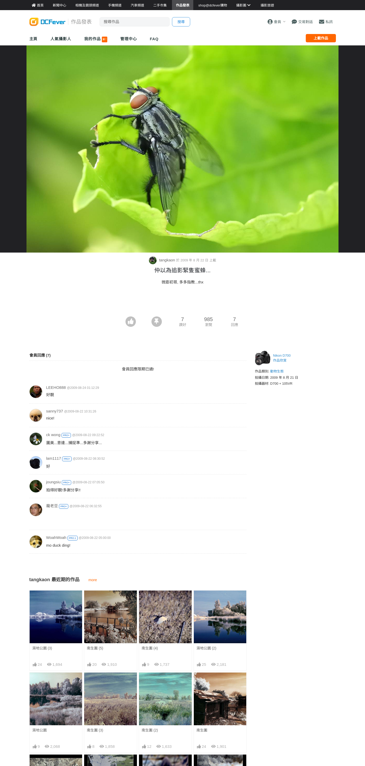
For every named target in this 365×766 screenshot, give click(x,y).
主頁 (33, 39)
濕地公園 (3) (42, 648)
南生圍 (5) (95, 648)
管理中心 (128, 39)
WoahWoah (56, 537)
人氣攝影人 (60, 39)
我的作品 (95, 39)
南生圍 (201, 730)
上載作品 (321, 38)
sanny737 (54, 411)
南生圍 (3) (95, 730)
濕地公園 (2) (206, 648)
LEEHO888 (56, 387)
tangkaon (162, 260)
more (93, 580)
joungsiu (53, 482)
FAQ (154, 39)
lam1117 (53, 458)
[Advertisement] (182, 302)
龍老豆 (52, 506)
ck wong (53, 434)
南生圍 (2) (150, 730)
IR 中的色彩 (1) (208, 764)
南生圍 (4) (150, 648)
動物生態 (277, 371)
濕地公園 (39, 730)
